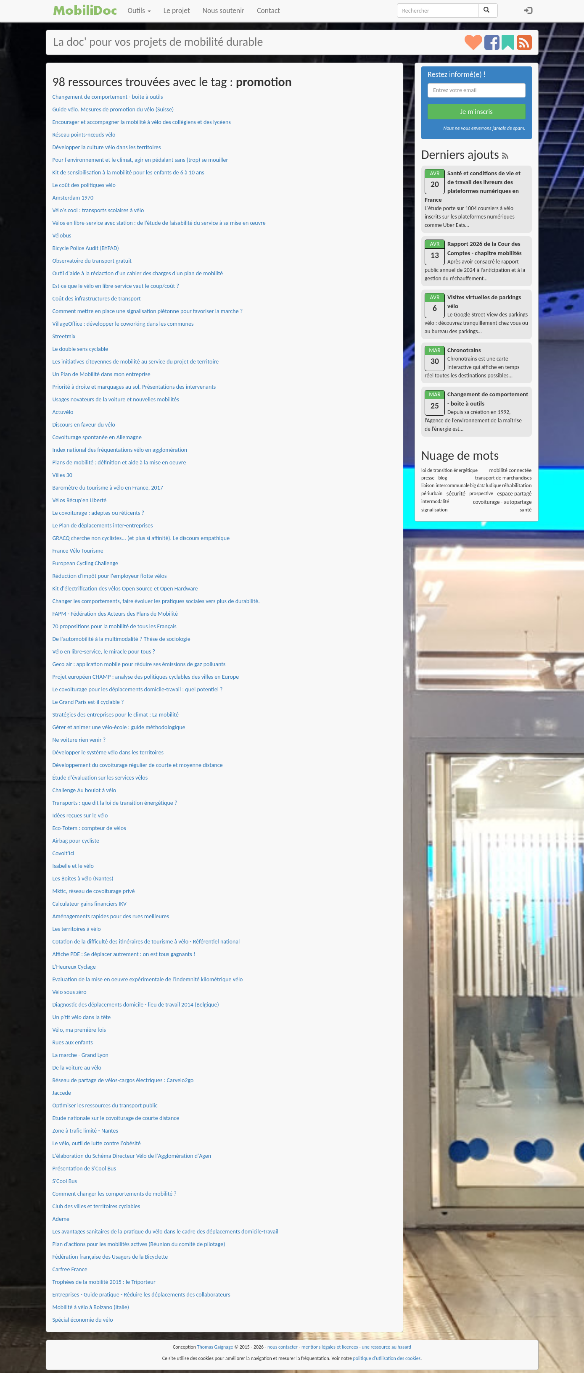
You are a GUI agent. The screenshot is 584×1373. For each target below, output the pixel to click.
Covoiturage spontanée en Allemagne (97, 437)
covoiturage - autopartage (502, 502)
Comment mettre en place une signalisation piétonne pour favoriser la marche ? (148, 311)
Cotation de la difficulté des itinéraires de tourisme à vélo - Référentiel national (146, 941)
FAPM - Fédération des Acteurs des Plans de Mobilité (115, 613)
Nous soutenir (223, 10)
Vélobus (62, 235)
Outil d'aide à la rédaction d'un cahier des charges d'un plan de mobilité (138, 273)
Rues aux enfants (73, 1042)
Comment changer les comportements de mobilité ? (115, 1193)
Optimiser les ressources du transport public (105, 1105)
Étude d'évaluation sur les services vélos (100, 777)
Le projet (177, 10)
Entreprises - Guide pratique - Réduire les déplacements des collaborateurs (141, 1294)
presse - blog (434, 478)
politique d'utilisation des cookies (387, 1358)
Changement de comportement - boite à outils (108, 96)
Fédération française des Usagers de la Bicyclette (110, 1256)
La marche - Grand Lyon (80, 1055)
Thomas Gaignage (215, 1347)
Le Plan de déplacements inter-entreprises (103, 525)
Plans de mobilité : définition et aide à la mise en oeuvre (119, 462)
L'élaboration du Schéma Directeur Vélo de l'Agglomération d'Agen (132, 1156)
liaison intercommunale (445, 485)
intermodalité (435, 501)
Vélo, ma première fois (79, 1029)
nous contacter (282, 1347)
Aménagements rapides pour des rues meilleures (111, 916)
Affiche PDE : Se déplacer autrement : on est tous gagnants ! (124, 954)
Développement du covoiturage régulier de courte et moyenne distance (138, 765)
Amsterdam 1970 (73, 197)
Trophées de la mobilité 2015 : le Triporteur (104, 1282)
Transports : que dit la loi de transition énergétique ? (115, 802)
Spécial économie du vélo (83, 1319)
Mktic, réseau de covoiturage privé (94, 891)
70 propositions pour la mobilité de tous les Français (115, 626)
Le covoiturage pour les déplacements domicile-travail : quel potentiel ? (138, 689)
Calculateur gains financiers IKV (90, 903)
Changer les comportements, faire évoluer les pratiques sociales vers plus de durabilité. (156, 601)
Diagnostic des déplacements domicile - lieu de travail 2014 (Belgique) (136, 1004)
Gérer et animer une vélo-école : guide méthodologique (119, 727)
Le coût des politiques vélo (84, 185)
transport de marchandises (503, 477)
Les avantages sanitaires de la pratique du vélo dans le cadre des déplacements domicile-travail (165, 1231)
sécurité (456, 493)
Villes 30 (62, 475)
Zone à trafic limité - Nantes (85, 1130)
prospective (481, 493)
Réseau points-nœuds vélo (84, 134)
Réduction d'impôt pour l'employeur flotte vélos (110, 576)
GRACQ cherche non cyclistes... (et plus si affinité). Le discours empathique (141, 538)
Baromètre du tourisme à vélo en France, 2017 (108, 487)
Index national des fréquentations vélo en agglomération (120, 449)
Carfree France (70, 1269)
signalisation (434, 509)
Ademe (61, 1219)
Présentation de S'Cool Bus (84, 1168)
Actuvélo (63, 412)
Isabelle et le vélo (73, 866)
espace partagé (514, 493)
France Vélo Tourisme (78, 550)
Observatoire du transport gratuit (92, 260)
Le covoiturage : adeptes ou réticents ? (98, 513)
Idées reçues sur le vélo (80, 815)
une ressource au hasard (387, 1347)
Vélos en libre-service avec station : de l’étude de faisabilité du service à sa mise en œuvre (159, 223)
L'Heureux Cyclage (74, 966)
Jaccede (62, 1092)
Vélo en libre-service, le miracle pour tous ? (104, 651)
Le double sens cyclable (80, 349)
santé (525, 509)
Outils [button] (139, 10)
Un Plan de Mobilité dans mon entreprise (102, 374)
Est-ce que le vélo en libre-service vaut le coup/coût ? (116, 286)
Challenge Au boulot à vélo (84, 790)
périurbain (431, 493)
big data (478, 485)
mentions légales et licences (329, 1347)
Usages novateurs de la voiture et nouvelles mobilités (116, 399)
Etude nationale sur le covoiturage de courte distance (116, 1118)
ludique (494, 485)
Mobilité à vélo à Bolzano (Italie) (91, 1307)
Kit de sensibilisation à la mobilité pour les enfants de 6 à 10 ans (128, 172)
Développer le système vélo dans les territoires (108, 752)
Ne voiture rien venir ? (79, 739)
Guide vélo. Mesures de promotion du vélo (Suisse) (113, 109)
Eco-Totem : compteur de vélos (89, 828)
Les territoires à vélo (77, 929)
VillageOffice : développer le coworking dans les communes (123, 323)
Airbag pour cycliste (76, 840)
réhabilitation (517, 485)
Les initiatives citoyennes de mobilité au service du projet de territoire (136, 361)
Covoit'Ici (63, 853)
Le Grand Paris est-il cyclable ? (88, 702)
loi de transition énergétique (449, 470)
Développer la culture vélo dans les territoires (107, 147)
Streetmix (64, 336)
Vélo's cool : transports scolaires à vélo (98, 210)
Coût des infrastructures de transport (97, 298)
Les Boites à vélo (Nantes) (83, 878)
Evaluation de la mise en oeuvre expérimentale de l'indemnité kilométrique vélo (148, 979)
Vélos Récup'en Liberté (80, 500)
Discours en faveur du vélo (84, 424)
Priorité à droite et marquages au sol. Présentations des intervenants (134, 386)
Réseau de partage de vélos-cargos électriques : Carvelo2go (123, 1080)
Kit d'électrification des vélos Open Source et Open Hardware (125, 588)
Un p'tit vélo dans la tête (82, 1017)
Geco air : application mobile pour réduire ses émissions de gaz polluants (139, 664)
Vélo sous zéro (70, 992)
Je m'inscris (476, 111)
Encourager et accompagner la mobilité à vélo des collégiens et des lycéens (142, 122)
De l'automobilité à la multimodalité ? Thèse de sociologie (121, 639)
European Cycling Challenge (86, 563)
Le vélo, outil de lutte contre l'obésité (97, 1143)
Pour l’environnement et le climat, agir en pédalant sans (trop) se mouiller (140, 159)
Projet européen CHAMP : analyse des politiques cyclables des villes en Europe (146, 676)
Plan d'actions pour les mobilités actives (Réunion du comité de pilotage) (139, 1244)
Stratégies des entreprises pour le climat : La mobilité (116, 714)
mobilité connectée (510, 470)
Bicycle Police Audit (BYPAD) (86, 248)
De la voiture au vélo (77, 1067)
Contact (268, 10)
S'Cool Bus (65, 1181)
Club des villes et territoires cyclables (96, 1206)
